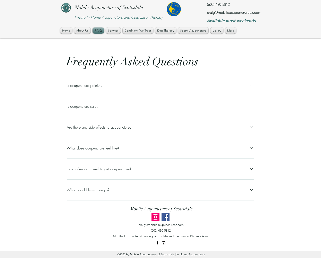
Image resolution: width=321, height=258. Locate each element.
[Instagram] (155, 217)
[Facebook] (166, 217)
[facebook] (157, 243)
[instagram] (164, 243)
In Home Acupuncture (190, 254)
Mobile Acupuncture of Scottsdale (109, 7)
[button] (113, 30)
